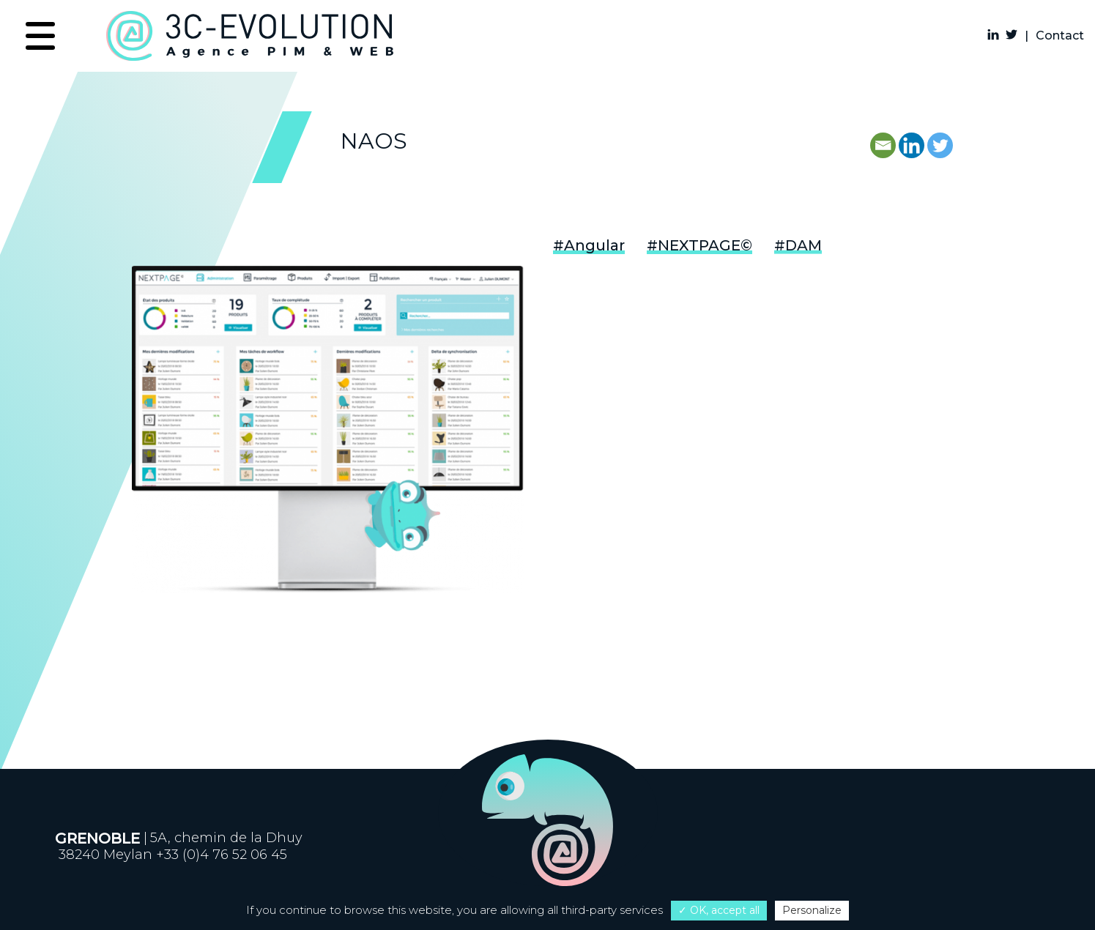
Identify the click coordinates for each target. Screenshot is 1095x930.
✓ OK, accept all (719, 910)
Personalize (812, 910)
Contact (1060, 35)
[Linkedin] (911, 145)
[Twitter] (940, 145)
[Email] (883, 145)
